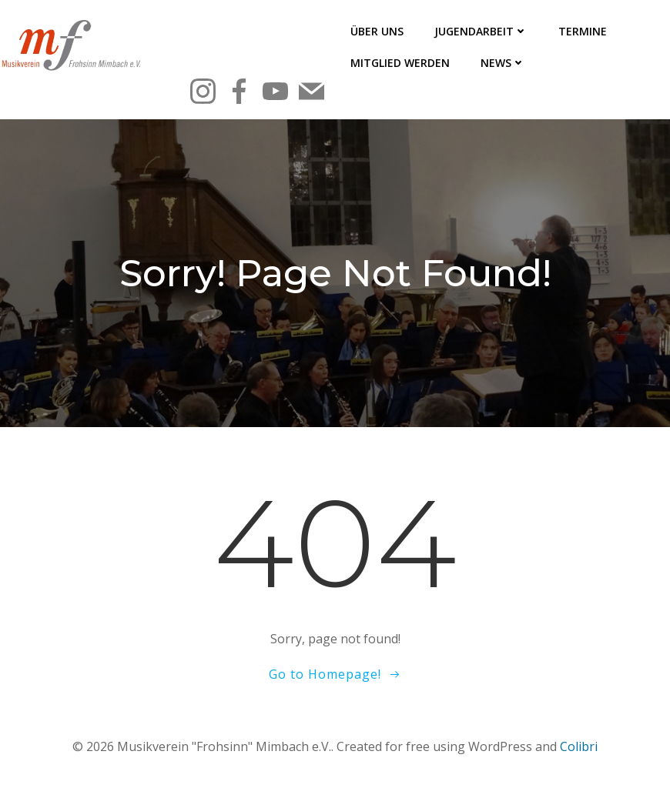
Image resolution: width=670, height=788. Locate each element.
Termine (582, 31)
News (503, 62)
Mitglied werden (400, 62)
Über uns (377, 31)
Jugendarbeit (481, 31)
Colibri (579, 746)
